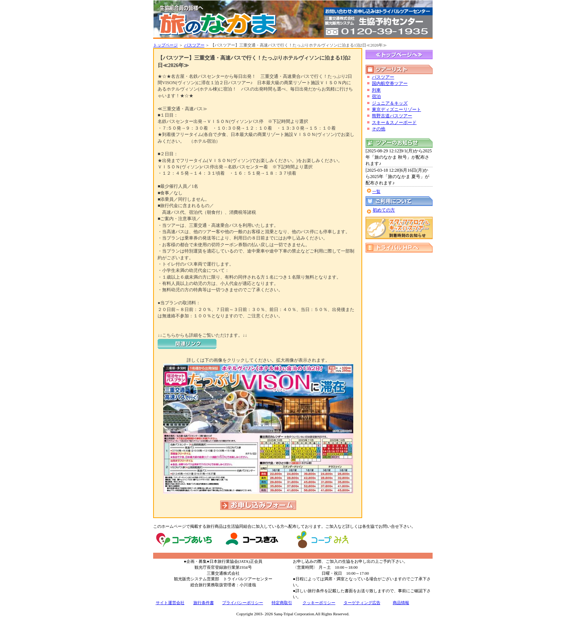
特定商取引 (282, 602)
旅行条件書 (203, 602)
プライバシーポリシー (242, 602)
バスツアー (194, 45)
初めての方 (384, 210)
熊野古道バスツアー (392, 115)
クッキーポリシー (319, 602)
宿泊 (376, 96)
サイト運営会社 (170, 602)
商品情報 (401, 602)
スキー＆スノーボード (394, 122)
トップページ (165, 45)
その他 (378, 128)
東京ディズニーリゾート (396, 109)
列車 (376, 90)
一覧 (376, 191)
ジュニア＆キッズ (390, 103)
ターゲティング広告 (362, 602)
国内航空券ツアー (390, 83)
